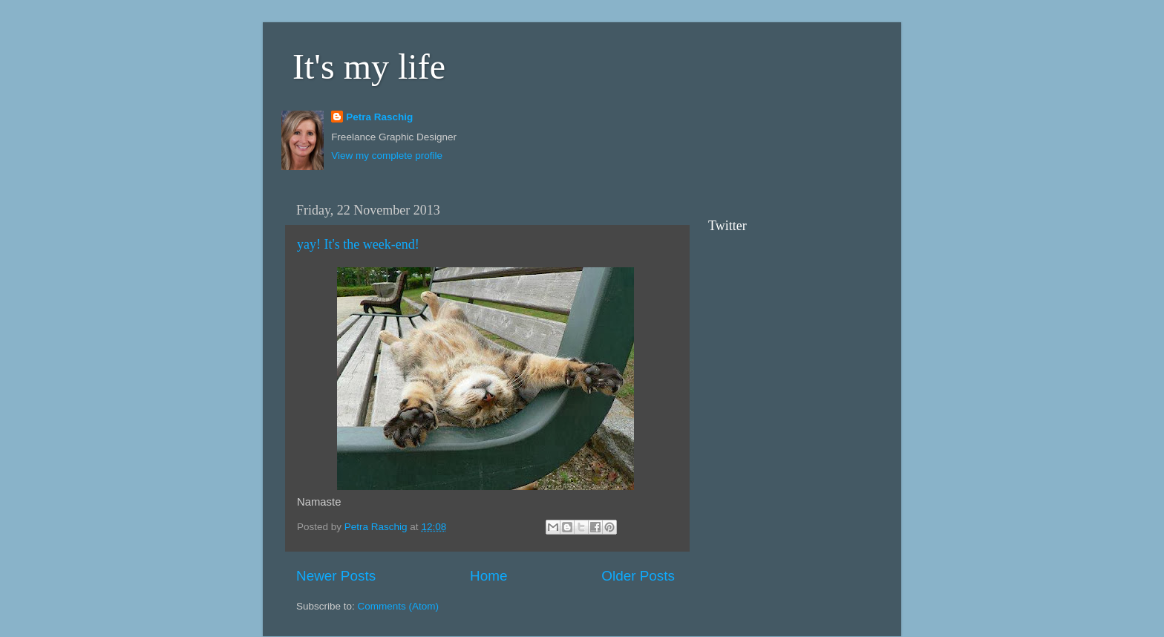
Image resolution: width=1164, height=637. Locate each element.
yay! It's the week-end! (358, 244)
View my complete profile (386, 155)
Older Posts (638, 576)
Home (488, 576)
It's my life (368, 66)
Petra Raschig (379, 116)
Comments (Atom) (398, 606)
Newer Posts (336, 576)
